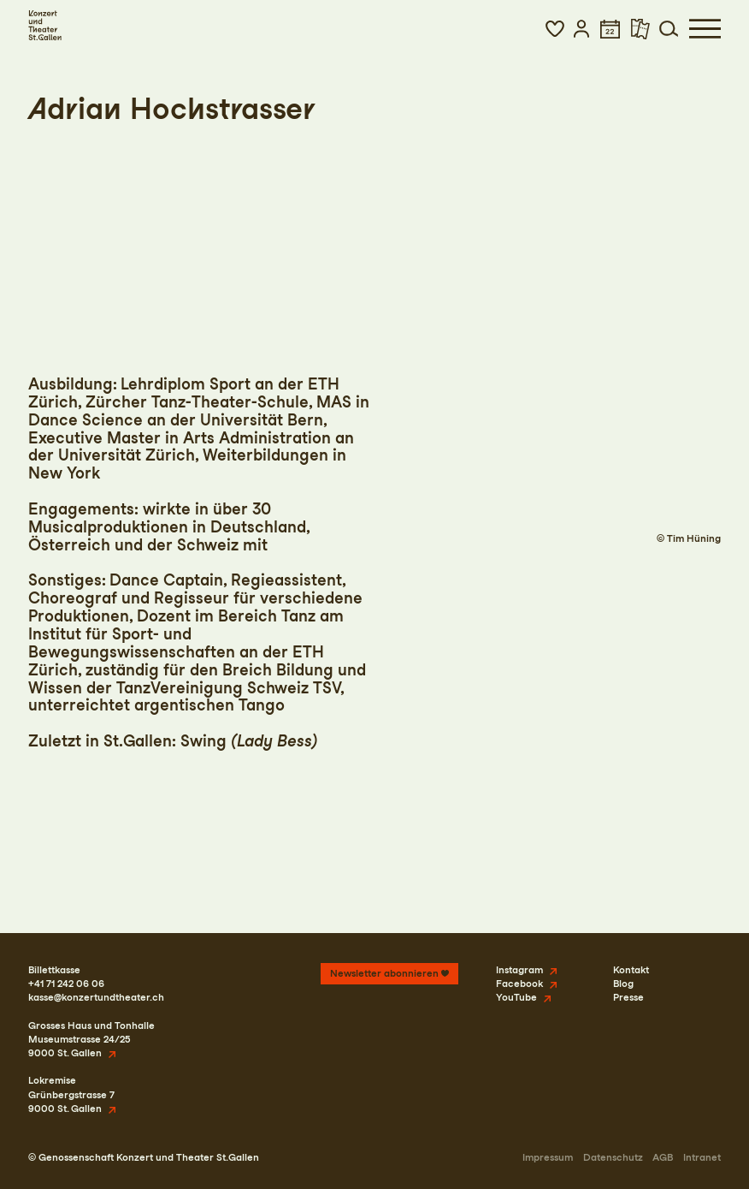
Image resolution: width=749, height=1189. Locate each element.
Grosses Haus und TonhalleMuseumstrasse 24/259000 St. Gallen (91, 1039)
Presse (628, 997)
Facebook (519, 984)
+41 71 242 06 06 (66, 984)
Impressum (547, 1157)
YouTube (516, 997)
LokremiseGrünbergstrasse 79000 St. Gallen (71, 1094)
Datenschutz (613, 1157)
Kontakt (631, 970)
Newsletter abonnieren (384, 973)
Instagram (519, 970)
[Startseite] (45, 25)
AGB (662, 1157)
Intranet (702, 1157)
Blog (623, 984)
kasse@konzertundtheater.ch (96, 997)
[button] (555, 29)
